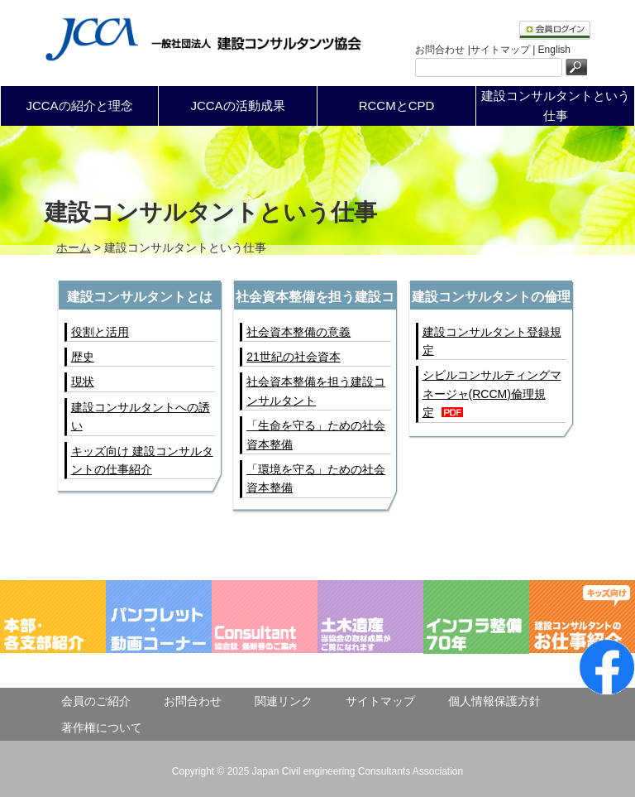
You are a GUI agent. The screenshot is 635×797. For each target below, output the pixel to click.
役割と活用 (100, 331)
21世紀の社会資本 (293, 356)
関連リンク (284, 701)
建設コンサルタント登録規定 (492, 341)
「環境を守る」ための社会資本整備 (315, 478)
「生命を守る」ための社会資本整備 (315, 434)
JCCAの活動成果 (237, 105)
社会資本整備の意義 (298, 331)
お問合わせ (193, 701)
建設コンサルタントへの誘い (140, 416)
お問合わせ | (442, 49)
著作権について (101, 727)
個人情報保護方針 (494, 701)
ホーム (73, 247)
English (554, 49)
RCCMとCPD (397, 105)
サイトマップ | (504, 49)
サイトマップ (380, 701)
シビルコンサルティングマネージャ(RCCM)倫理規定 (492, 393)
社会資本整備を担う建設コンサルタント (315, 390)
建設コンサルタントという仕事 (555, 105)
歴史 (82, 356)
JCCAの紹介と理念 (79, 105)
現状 (82, 381)
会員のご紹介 (96, 701)
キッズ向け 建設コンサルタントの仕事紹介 (142, 460)
